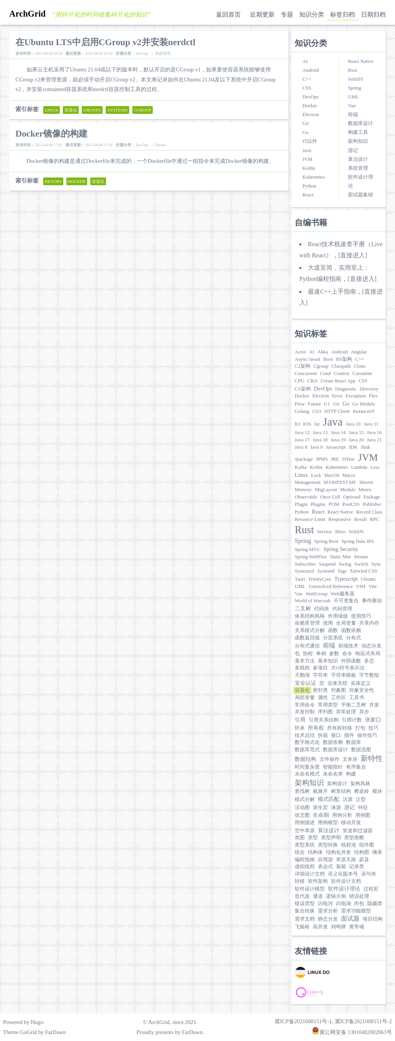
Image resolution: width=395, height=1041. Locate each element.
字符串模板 (343, 675)
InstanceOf (363, 411)
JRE (335, 459)
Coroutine (362, 373)
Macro (349, 475)
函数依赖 (351, 630)
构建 (351, 774)
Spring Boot (326, 541)
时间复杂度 (307, 767)
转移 (300, 881)
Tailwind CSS (363, 571)
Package (372, 497)
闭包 (359, 903)
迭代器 (302, 896)
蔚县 (364, 859)
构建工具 (358, 132)
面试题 (350, 918)
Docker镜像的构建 (51, 133)
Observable (306, 497)
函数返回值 (307, 637)
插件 (349, 735)
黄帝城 (356, 926)
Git (305, 123)
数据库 (353, 742)
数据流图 (361, 749)
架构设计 (337, 783)
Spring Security (340, 549)
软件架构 (318, 881)
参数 (334, 653)
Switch (361, 564)
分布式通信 (307, 646)
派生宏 (320, 807)
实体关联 (337, 683)
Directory (369, 389)
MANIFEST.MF (340, 482)
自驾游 (325, 859)
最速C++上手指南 (332, 291)
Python (309, 186)
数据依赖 (333, 742)
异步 (364, 712)
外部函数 (351, 661)
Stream (361, 556)
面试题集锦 (360, 195)
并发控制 (305, 712)
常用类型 (328, 705)
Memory (303, 489)
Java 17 (302, 440)
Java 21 (374, 440)
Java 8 (301, 447)
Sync (376, 564)
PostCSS (351, 504)
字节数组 (369, 675)
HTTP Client (336, 411)
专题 (287, 14)
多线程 (302, 668)
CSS (306, 88)
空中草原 (305, 830)
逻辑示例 (336, 896)
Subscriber (305, 564)
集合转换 (305, 911)
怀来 (300, 728)
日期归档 (373, 14)
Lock (316, 475)
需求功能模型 (356, 911)
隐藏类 (374, 903)
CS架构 (303, 389)
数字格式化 (307, 742)
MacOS (331, 475)
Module (348, 489)
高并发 (320, 926)
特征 (363, 807)
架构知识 (358, 141)
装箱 (341, 866)
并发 (374, 705)
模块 (377, 791)
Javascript (336, 447)
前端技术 (348, 646)
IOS (307, 424)
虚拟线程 (305, 866)
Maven (366, 482)
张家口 (373, 720)
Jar (317, 424)
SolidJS (355, 79)
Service (324, 531)
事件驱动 (372, 600)
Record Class (369, 512)
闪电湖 (343, 903)
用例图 (362, 815)
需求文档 (305, 919)
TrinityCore (319, 579)
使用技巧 (361, 616)
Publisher (372, 504)
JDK (353, 447)
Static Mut (340, 556)
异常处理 (346, 712)
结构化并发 (338, 852)
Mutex (364, 489)
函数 (333, 630)
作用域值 (338, 616)
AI (305, 61)
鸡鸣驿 (338, 926)
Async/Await (307, 359)
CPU (299, 381)
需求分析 (328, 911)
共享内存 (369, 623)
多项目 (320, 668)
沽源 (348, 799)
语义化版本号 (343, 874)
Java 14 (338, 432)
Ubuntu (368, 579)
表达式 (325, 866)
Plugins (318, 504)
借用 (328, 623)
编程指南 (305, 859)
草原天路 (346, 859)
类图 (300, 837)
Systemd (325, 571)
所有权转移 (339, 728)
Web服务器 (342, 594)
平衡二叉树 (353, 705)
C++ (306, 79)
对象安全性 (361, 690)
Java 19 (338, 440)
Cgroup (321, 366)
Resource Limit (310, 519)
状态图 (302, 815)
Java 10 (353, 424)
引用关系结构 (324, 720)
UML (353, 97)
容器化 (302, 690)
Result (360, 519)
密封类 (320, 690)
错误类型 (305, 903)
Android (310, 70)
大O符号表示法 (348, 668)
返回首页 (228, 14)
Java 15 (356, 432)
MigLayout (326, 489)
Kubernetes (313, 177)
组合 (300, 852)
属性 (323, 697)
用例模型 (328, 822)
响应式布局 (367, 653)
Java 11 (371, 424)
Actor (300, 352)
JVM (307, 159)
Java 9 (316, 447)
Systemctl (304, 571)
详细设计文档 (310, 874)
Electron (310, 114)
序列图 (325, 712)
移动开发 (351, 822)
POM (334, 504)
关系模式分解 (310, 630)
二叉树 (303, 608)
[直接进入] (352, 255)
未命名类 (333, 774)
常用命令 (305, 705)
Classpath (341, 366)
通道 (318, 896)
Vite (372, 586)
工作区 (338, 697)
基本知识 (328, 661)
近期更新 (262, 14)
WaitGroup (317, 594)
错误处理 (359, 896)
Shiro (340, 531)
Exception (356, 396)
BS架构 (344, 359)
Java (306, 150)
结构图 (361, 852)
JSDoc (348, 459)
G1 (327, 404)
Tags (342, 571)
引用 (300, 720)
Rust (352, 70)
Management (308, 482)
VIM (361, 586)
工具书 (356, 697)
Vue (352, 105)
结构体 (315, 852)
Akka (322, 352)
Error (337, 396)
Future (314, 404)
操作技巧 (367, 735)
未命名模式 (307, 774)
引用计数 (352, 720)
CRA (312, 381)
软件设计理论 (344, 889)
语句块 (368, 874)
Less (374, 467)
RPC (374, 519)
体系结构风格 (310, 616)
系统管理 (358, 168)
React (308, 195)
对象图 (338, 690)
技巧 (373, 728)
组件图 (366, 845)
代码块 (321, 609)
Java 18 (320, 440)
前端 (353, 114)
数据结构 (305, 759)
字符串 (320, 675)
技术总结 (305, 735)
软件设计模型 (310, 889)
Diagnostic (345, 389)
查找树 (302, 791)
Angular (359, 352)
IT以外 (309, 141)
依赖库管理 (307, 623)
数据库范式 (307, 749)
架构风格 (360, 783)
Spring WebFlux (311, 556)
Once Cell (330, 497)
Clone (360, 366)
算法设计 (358, 159)
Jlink (365, 447)
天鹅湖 (302, 675)
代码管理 (342, 609)
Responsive (339, 519)
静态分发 (328, 919)
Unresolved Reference (331, 586)
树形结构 (341, 791)
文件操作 (329, 759)
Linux (301, 475)
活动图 (302, 807)
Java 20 (356, 440)
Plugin (301, 504)
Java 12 (302, 432)
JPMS (322, 459)
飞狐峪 (302, 926)
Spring (354, 88)
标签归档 (342, 14)
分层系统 (333, 637)
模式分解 (305, 799)
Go (305, 132)
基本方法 (305, 661)
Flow (300, 404)
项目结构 (373, 919)
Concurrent (306, 373)
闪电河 (325, 903)
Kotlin (308, 168)
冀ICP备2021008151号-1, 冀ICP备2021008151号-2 (333, 1021)
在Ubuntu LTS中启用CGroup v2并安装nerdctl (105, 42)
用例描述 (305, 822)
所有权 (316, 728)
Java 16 (374, 432)
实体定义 (361, 683)
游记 (353, 150)
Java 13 (320, 432)
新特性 (372, 758)
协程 (308, 653)
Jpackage (304, 459)
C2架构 (303, 366)
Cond (325, 373)
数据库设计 (360, 123)
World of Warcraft (313, 600)
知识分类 (311, 14)
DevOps (310, 97)
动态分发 (371, 646)
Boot (328, 359)
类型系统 (305, 845)
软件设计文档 (346, 881)
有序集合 (356, 767)
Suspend (327, 564)
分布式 (353, 637)
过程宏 (370, 889)
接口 (336, 735)
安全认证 (305, 683)
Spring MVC (307, 549)
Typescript (346, 579)
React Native (360, 61)
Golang (302, 411)
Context (341, 373)
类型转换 (328, 845)
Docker (309, 105)
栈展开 (320, 791)
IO (297, 424)
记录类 (356, 866)
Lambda (359, 467)
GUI (316, 411)
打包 (360, 728)
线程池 (348, 845)
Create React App (338, 381)
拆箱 (323, 735)
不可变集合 (346, 600)
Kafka (301, 467)
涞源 (336, 807)
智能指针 (333, 767)
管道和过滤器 (358, 830)
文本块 (350, 759)
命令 (347, 653)
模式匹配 (328, 799)
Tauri (300, 579)
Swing (345, 564)
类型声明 (331, 837)
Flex (373, 396)
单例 (321, 653)
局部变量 (305, 697)
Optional (352, 497)
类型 (313, 837)
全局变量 (346, 623)
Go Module (363, 404)
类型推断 (354, 837)
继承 (377, 852)
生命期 (321, 815)
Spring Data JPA (357, 541)
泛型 (361, 799)
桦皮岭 (361, 791)
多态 (369, 661)
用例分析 (342, 815)
